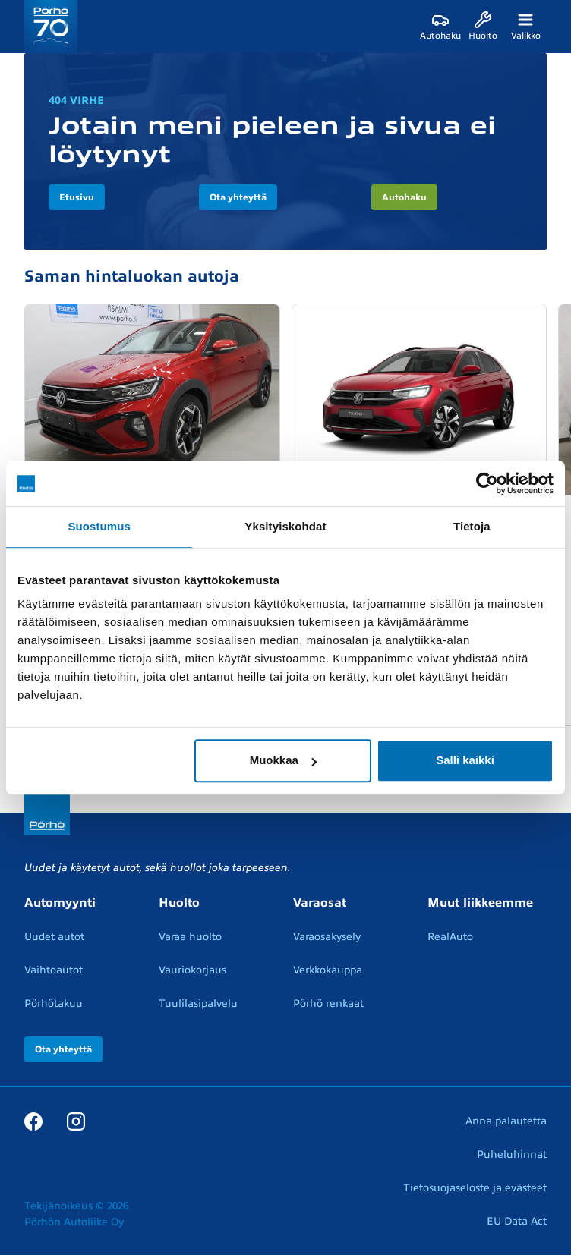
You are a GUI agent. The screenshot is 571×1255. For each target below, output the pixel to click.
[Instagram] (76, 1121)
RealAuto (450, 936)
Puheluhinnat (512, 1154)
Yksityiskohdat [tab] (285, 526)
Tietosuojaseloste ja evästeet (475, 1188)
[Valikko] (525, 27)
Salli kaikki (465, 759)
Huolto (179, 903)
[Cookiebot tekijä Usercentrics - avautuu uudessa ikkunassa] (487, 483)
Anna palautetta (506, 1121)
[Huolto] (483, 27)
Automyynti (60, 903)
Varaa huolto (190, 936)
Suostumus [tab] (99, 526)
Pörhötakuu (53, 1003)
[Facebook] (33, 1121)
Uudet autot (54, 936)
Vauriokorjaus (192, 970)
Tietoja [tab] (472, 526)
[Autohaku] (440, 27)
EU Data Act (517, 1221)
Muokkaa (283, 759)
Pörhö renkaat (328, 1003)
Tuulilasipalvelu (198, 1003)
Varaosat (319, 903)
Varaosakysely (327, 936)
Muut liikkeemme (480, 903)
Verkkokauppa (327, 970)
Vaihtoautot (53, 970)
